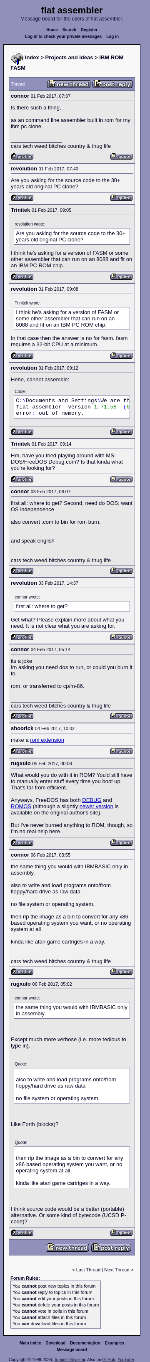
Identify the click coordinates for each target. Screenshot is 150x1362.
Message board (72, 1349)
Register (89, 30)
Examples (114, 1343)
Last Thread (88, 1269)
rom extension (47, 740)
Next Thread (117, 1269)
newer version (96, 806)
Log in (112, 36)
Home (52, 30)
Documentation (85, 1343)
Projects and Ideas (69, 57)
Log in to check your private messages (63, 36)
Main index (30, 1343)
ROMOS (21, 806)
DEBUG (91, 800)
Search (69, 30)
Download (55, 1343)
